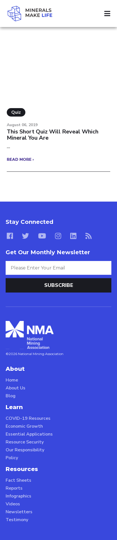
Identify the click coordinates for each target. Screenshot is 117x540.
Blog (11, 396)
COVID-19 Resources (28, 418)
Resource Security (25, 442)
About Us (15, 388)
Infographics (18, 496)
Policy (12, 458)
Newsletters (19, 512)
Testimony (17, 520)
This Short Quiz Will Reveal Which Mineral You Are (52, 135)
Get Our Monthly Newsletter (48, 252)
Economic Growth (24, 426)
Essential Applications (29, 434)
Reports (14, 488)
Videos (13, 504)
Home (12, 380)
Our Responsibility (25, 450)
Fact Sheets (18, 480)
